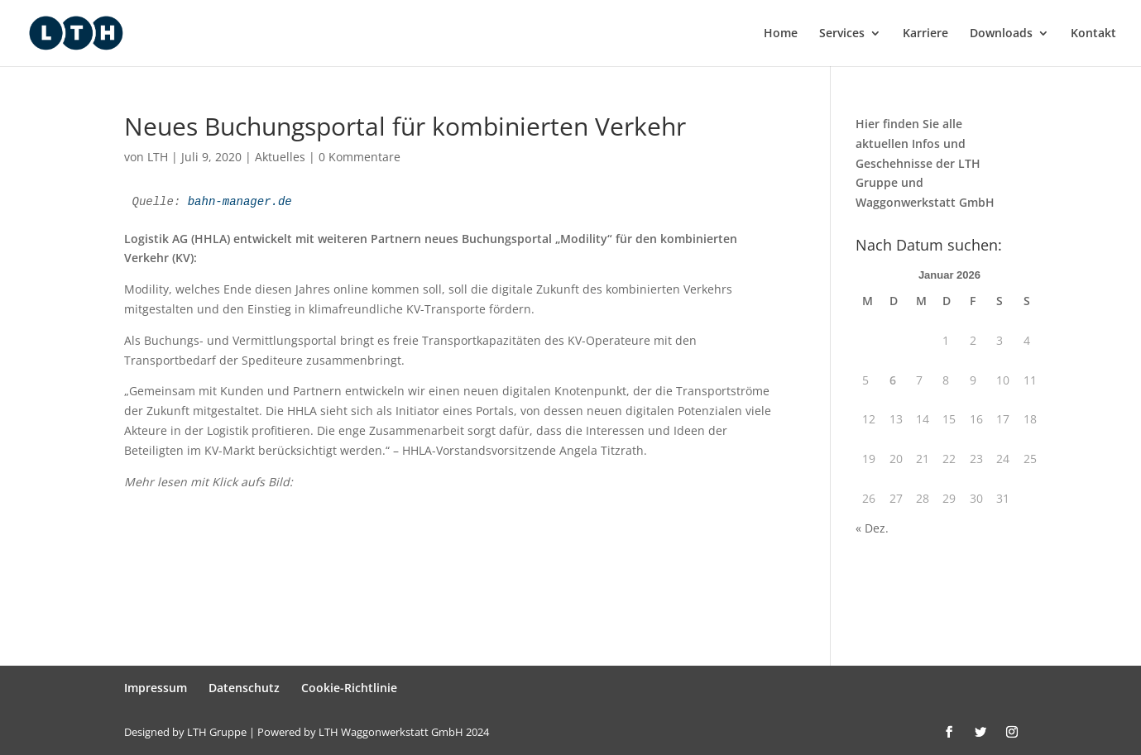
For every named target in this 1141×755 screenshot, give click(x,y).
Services (842, 34)
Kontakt (1093, 34)
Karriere (925, 34)
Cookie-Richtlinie (349, 687)
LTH (157, 157)
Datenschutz (244, 687)
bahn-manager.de (240, 201)
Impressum (155, 687)
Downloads (1001, 34)
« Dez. (872, 528)
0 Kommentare (359, 157)
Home (781, 34)
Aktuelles (280, 157)
